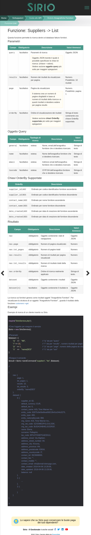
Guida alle (35, 18)
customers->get (22, 305)
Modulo (60, 18)
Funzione (10, 23)
